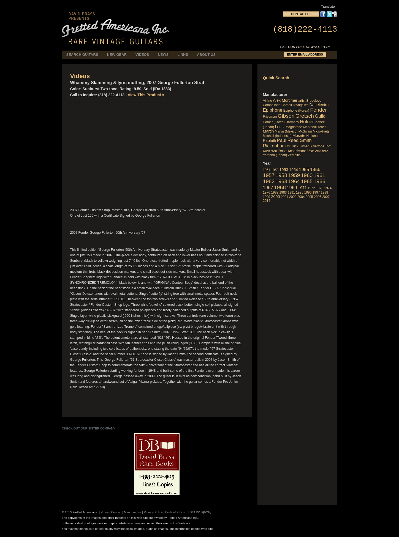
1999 (266, 197)
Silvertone (317, 146)
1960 (307, 175)
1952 (275, 170)
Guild (320, 116)
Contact (116, 512)
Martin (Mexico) (286, 131)
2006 (317, 197)
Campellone (272, 105)
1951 (266, 170)
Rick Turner (300, 146)
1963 (281, 181)
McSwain (305, 131)
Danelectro (319, 105)
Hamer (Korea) (274, 122)
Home (104, 512)
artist (301, 101)
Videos (142, 55)
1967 (268, 187)
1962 (269, 181)
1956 (315, 169)
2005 (309, 197)
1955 (304, 169)
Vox (310, 151)
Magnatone (294, 127)
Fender (318, 110)
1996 (308, 192)
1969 (292, 187)
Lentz (280, 127)
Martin (268, 131)
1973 (319, 188)
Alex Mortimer (285, 100)
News (163, 55)
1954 (293, 169)
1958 (281, 175)
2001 (284, 197)
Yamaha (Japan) (275, 155)
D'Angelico (300, 105)
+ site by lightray (199, 512)
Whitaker (321, 151)
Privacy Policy (153, 512)
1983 (283, 192)
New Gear (117, 55)
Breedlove (313, 101)
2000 (275, 196)
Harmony (292, 122)
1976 (266, 192)
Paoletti (269, 140)
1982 (275, 192)
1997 (316, 192)
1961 (319, 175)
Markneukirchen (314, 127)
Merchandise (132, 512)
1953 (283, 169)
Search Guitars (82, 55)
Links (182, 55)
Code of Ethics (175, 512)
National (312, 136)
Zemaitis (294, 155)
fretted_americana (117, 24)
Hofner (307, 121)
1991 (291, 192)
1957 (269, 175)
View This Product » (146, 95)
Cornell (286, 105)
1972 (311, 188)
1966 (319, 181)
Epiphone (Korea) (296, 110)
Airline (267, 101)
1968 (280, 187)
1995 (299, 192)
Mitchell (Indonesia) (277, 136)
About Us (206, 55)
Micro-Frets (321, 131)
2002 (293, 197)
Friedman (270, 117)
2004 (301, 197)
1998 (324, 192)
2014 (266, 201)
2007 (326, 197)
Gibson (286, 116)
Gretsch (304, 116)
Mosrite (298, 135)
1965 (307, 181)
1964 (294, 181)
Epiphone (273, 110)
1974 (328, 188)
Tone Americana (292, 151)
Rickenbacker (277, 145)
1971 (302, 188)
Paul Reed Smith (294, 140)
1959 (294, 175)
